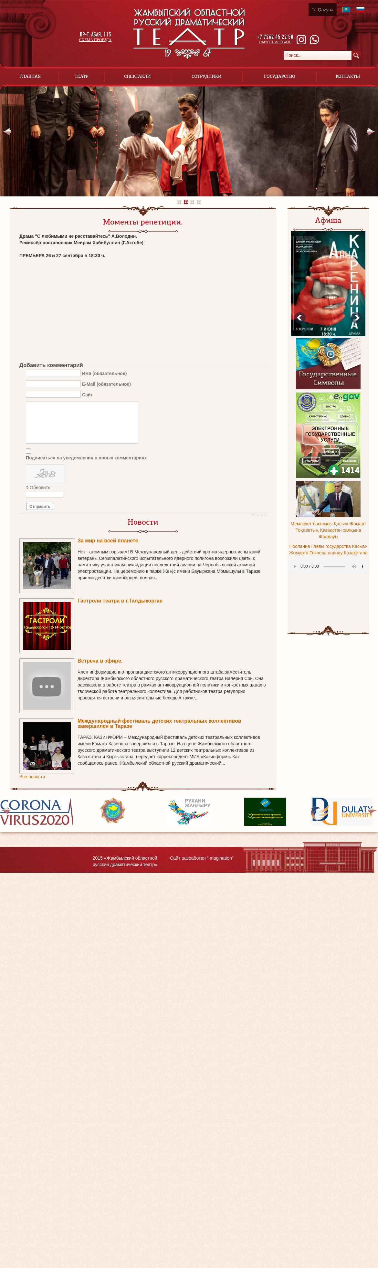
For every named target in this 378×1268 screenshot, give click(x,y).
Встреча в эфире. (100, 661)
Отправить (39, 506)
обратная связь (275, 42)
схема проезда (95, 39)
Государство (279, 76)
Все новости (32, 776)
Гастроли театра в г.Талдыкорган (120, 600)
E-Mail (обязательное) (106, 383)
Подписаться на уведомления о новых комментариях (86, 457)
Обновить (40, 487)
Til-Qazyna (322, 9)
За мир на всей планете (108, 540)
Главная (30, 76)
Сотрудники (207, 76)
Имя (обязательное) (104, 373)
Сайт (87, 394)
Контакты (348, 76)
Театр (81, 76)
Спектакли (137, 76)
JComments (259, 515)
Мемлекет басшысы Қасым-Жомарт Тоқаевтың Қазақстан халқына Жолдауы (328, 530)
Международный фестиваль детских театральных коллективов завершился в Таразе (159, 723)
